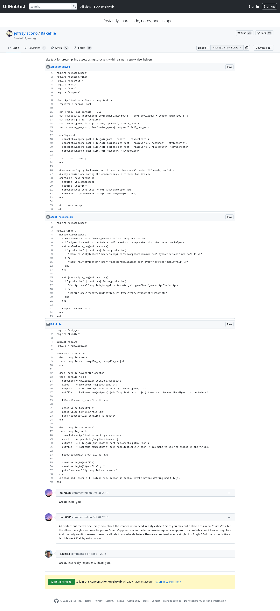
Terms (88, 600)
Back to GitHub (104, 6)
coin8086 (66, 493)
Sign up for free (61, 582)
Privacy (98, 600)
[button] (246, 48)
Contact (156, 600)
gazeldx (65, 554)
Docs (146, 600)
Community (133, 600)
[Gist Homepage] (14, 6)
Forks (82, 48)
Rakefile (48, 33)
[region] (140, 141)
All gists (85, 6)
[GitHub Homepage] (56, 600)
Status (120, 600)
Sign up (269, 6)
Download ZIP (263, 47)
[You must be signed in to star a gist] (245, 33)
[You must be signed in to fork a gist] (264, 33)
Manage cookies (172, 600)
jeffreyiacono (26, 33)
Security (110, 600)
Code (13, 48)
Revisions (35, 48)
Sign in (254, 6)
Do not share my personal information (205, 600)
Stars (60, 48)
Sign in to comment (168, 581)
